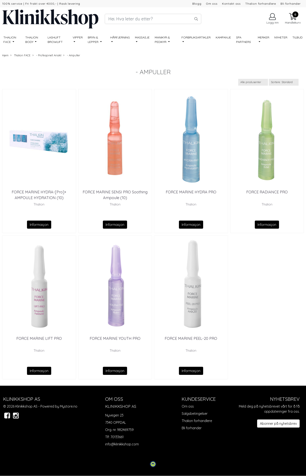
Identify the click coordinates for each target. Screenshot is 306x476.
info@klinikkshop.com (122, 444)
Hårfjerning (120, 37)
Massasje (142, 37)
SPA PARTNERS (243, 39)
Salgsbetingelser (195, 413)
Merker (263, 37)
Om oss (212, 3)
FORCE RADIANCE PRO (267, 192)
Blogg (196, 3)
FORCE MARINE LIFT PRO (39, 338)
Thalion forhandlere (260, 3)
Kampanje (223, 37)
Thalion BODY (31, 39)
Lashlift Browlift (55, 39)
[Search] (153, 19)
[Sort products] (284, 82)
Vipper (78, 37)
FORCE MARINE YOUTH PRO (115, 338)
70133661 (117, 437)
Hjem (5, 55)
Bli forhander (290, 3)
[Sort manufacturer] (253, 82)
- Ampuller (71, 55)
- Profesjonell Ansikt (47, 55)
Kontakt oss (231, 3)
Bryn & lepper (93, 39)
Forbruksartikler (196, 37)
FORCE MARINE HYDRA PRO (191, 192)
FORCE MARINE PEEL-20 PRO (191, 338)
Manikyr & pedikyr (162, 39)
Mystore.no (68, 406)
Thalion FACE (9, 39)
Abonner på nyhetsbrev (278, 423)
